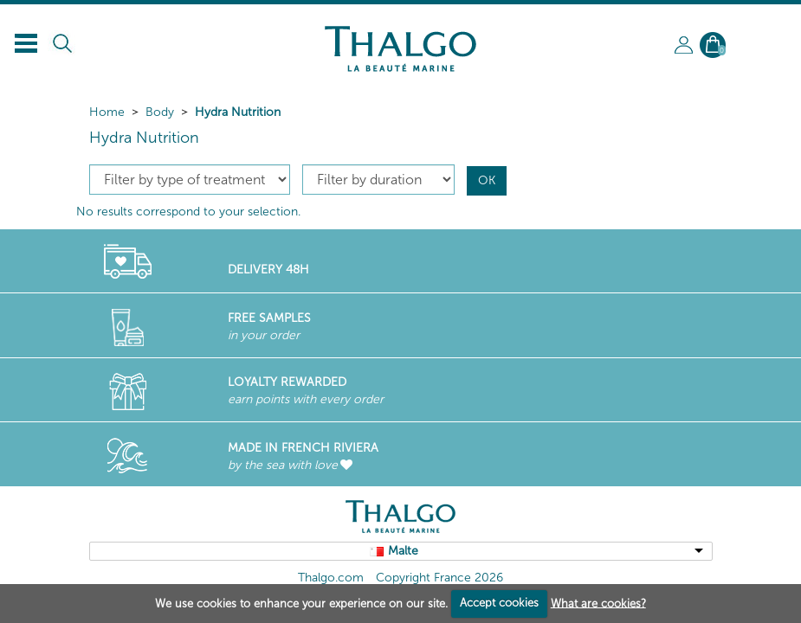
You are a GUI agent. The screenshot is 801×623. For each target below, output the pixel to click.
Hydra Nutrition (238, 112)
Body (159, 112)
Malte (403, 550)
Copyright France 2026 (439, 577)
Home (107, 112)
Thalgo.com (331, 577)
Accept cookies (499, 602)
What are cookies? (598, 602)
